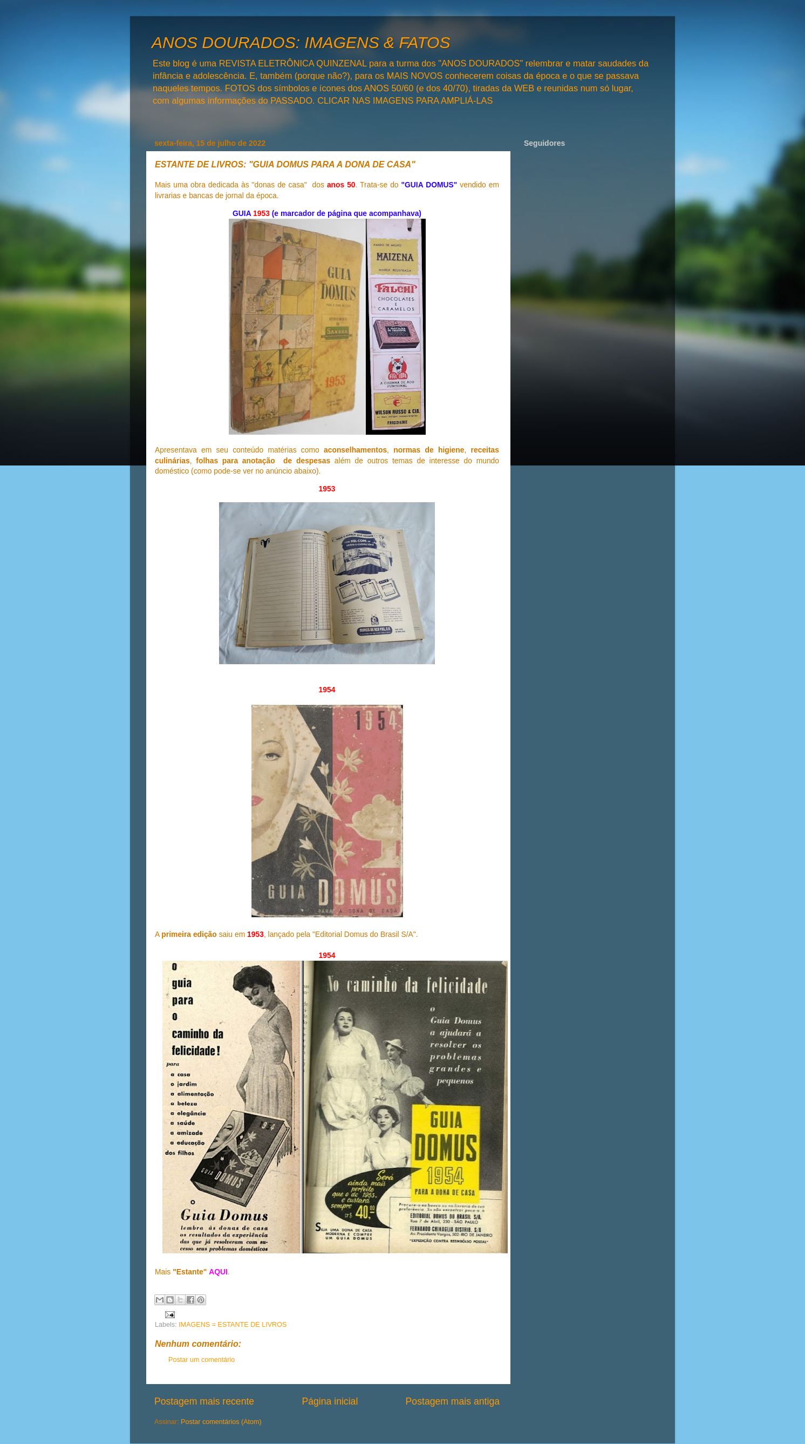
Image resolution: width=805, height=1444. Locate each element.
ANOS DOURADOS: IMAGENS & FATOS (301, 42)
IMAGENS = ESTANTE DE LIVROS (232, 1324)
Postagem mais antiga (453, 1401)
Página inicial (330, 1401)
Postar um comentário (201, 1360)
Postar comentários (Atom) (221, 1422)
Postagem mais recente (204, 1401)
